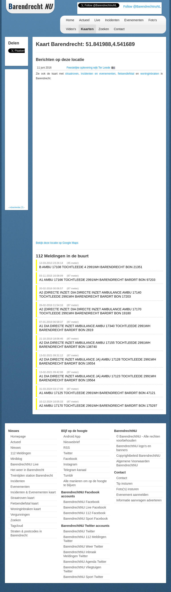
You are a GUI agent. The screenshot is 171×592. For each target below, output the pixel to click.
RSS (66, 447)
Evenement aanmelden (132, 494)
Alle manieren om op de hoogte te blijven (85, 483)
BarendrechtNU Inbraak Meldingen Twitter (79, 554)
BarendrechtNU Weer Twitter (83, 546)
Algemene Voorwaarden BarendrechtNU (132, 463)
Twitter (68, 453)
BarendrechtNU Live (24, 464)
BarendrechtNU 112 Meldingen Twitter (84, 539)
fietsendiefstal (126, 73)
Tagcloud (16, 525)
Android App (71, 436)
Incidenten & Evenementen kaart (33, 492)
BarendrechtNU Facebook (81, 502)
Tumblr (68, 475)
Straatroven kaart (22, 498)
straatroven (72, 73)
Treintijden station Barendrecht (31, 475)
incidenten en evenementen (98, 73)
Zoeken (104, 29)
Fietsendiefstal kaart (24, 503)
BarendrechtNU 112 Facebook (84, 513)
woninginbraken (149, 73)
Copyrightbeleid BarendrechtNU (138, 455)
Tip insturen (124, 483)
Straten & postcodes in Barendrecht (26, 533)
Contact (119, 29)
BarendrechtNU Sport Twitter (83, 577)
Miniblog (16, 459)
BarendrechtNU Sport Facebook (85, 518)
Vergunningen (20, 514)
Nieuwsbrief (71, 442)
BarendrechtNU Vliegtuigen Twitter (82, 569)
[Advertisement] (24, 137)
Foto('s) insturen (127, 489)
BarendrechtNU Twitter (79, 531)
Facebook (70, 459)
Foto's (153, 20)
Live (97, 20)
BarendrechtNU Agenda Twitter (84, 561)
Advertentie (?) (16, 207)
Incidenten (112, 20)
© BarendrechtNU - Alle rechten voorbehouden (138, 438)
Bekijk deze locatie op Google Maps (57, 242)
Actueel (84, 20)
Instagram (70, 464)
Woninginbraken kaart (25, 509)
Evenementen (133, 20)
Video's (71, 29)
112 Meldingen (20, 453)
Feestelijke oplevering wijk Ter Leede (89, 67)
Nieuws (15, 447)
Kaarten (87, 29)
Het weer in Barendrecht (27, 470)
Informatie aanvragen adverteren (138, 500)
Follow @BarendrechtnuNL (142, 6)
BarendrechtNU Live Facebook (84, 507)
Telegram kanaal (74, 470)
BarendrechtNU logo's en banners (133, 448)
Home (70, 20)
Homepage (18, 436)
